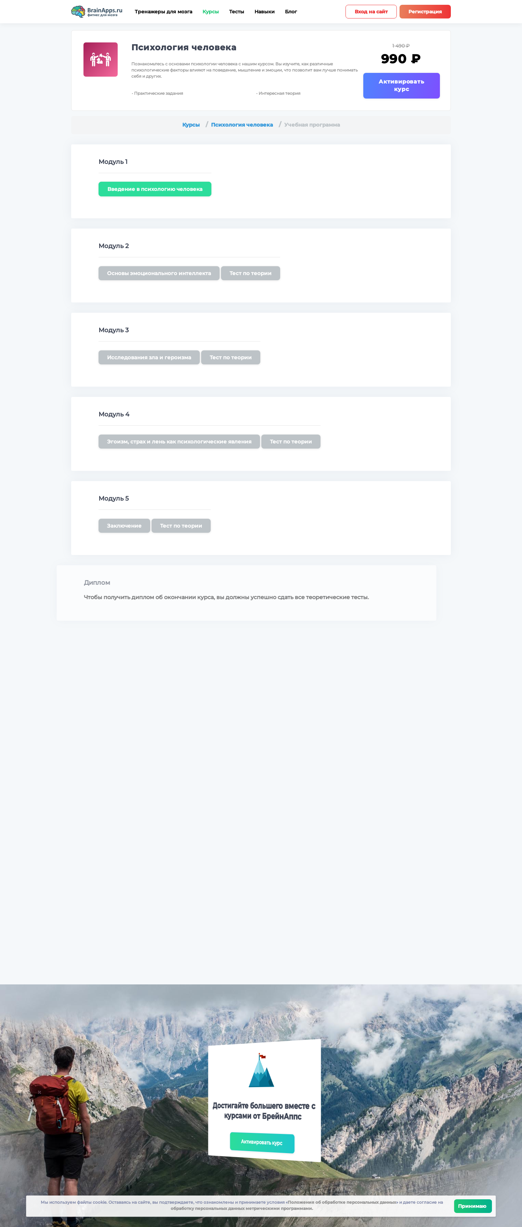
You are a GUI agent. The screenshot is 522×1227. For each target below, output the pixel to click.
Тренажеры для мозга (163, 12)
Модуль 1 (113, 162)
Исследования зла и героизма (149, 357)
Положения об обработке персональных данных (342, 1202)
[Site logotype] (96, 11)
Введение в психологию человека (155, 189)
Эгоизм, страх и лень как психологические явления (179, 441)
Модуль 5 (114, 498)
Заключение (124, 525)
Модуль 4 (114, 414)
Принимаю (473, 1206)
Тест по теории (251, 273)
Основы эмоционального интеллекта (159, 273)
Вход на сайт (371, 12)
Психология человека (184, 47)
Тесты (236, 12)
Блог (291, 12)
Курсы (211, 12)
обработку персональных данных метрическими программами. (242, 1208)
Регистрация (425, 12)
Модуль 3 (114, 330)
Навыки (265, 12)
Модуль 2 (114, 246)
